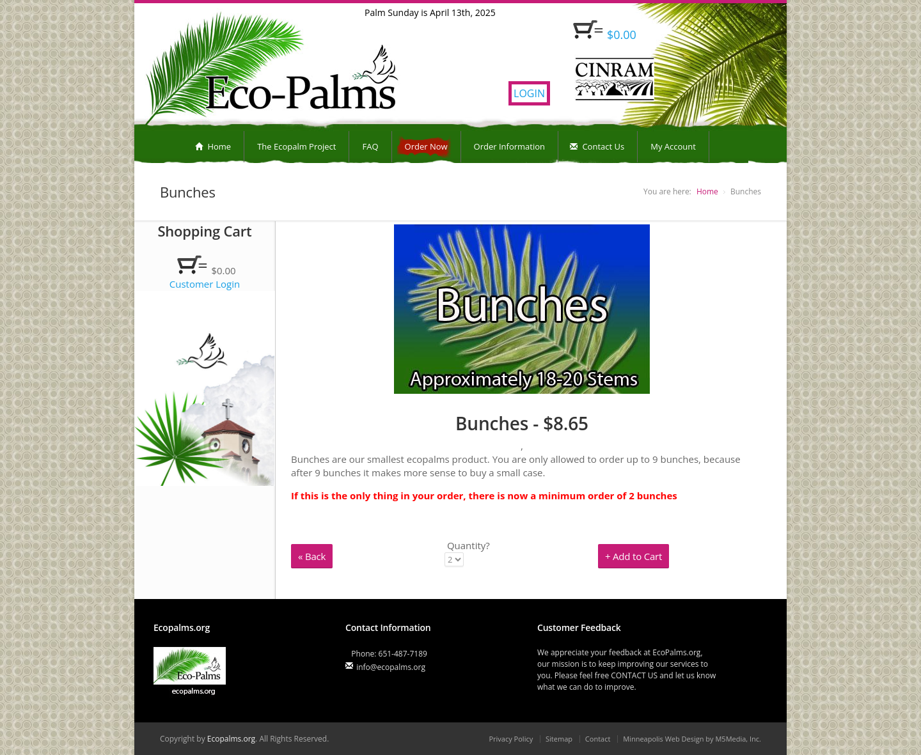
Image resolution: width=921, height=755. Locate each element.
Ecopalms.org (231, 738)
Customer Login (204, 283)
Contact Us (597, 146)
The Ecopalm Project (296, 146)
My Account (673, 146)
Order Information (509, 146)
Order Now (426, 146)
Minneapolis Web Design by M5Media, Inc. (692, 738)
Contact (598, 738)
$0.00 (621, 34)
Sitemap (559, 738)
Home (213, 146)
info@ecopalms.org (390, 667)
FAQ (370, 146)
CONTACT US (634, 675)
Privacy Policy (511, 738)
